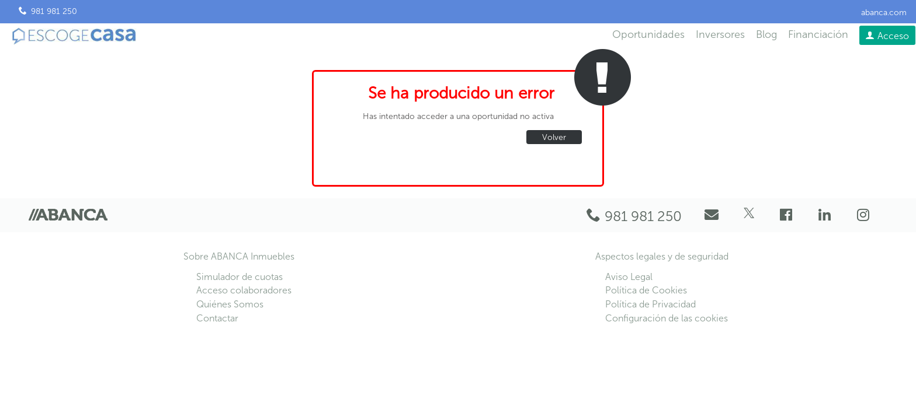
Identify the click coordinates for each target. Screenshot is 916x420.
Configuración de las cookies (666, 318)
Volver (554, 137)
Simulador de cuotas (239, 276)
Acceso (893, 35)
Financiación (818, 34)
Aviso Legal (629, 276)
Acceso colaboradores (244, 290)
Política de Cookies (646, 290)
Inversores (720, 34)
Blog (766, 34)
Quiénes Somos (229, 304)
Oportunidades (648, 34)
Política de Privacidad (650, 304)
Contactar (217, 318)
